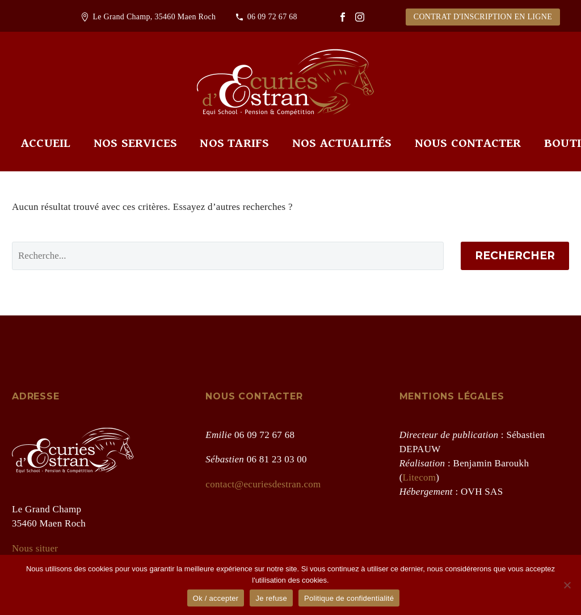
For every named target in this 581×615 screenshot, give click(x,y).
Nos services (135, 143)
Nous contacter (468, 143)
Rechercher (515, 255)
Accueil (45, 143)
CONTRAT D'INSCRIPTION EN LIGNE (483, 16)
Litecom (419, 477)
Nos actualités (342, 143)
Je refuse (271, 598)
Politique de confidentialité (349, 598)
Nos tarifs (234, 143)
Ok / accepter (216, 598)
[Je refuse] (566, 585)
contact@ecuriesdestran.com (263, 484)
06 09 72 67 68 (272, 16)
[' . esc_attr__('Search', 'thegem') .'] (228, 256)
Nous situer (35, 548)
